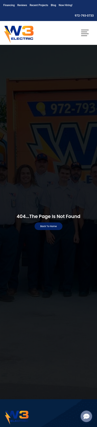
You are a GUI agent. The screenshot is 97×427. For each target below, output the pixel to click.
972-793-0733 (84, 15)
